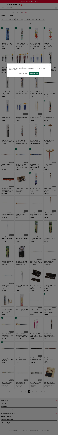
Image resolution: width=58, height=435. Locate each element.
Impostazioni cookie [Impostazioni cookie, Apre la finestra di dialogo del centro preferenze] (23, 73)
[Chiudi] (49, 65)
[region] (29, 70)
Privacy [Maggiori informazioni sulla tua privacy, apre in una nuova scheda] (15, 69)
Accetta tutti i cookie (34, 73)
